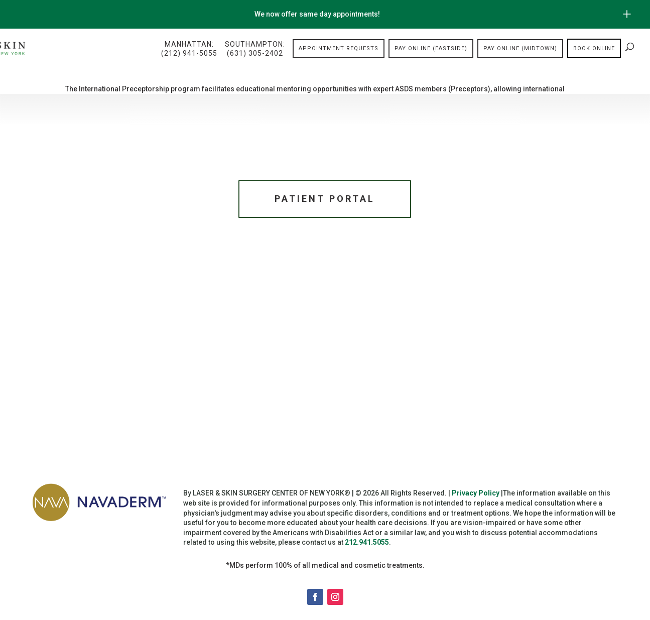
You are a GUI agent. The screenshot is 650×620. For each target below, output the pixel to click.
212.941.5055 (367, 542)
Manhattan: (189, 49)
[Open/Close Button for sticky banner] (627, 14)
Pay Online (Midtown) (520, 48)
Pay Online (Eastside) (431, 48)
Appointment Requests (338, 48)
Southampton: (255, 49)
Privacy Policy (475, 493)
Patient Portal (325, 198)
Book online (594, 48)
